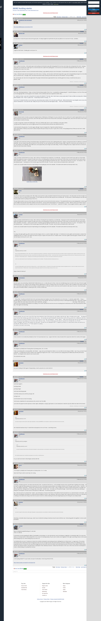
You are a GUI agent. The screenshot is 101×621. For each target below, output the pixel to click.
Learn (4, 20)
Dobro (63, 599)
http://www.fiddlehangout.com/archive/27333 (25, 26)
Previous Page (62, 16)
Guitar (63, 601)
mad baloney (24, 283)
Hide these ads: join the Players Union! (50, 12)
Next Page (76, 16)
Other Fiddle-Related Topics (25, 10)
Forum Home (26, 597)
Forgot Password (94, 10)
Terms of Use (40, 610)
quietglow (23, 371)
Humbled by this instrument (27, 20)
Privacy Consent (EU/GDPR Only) (57, 610)
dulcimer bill (24, 33)
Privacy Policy (46, 610)
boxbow (23, 45)
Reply (24, 14)
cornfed (23, 219)
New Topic (19, 14)
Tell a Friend (45, 601)
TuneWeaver (24, 61)
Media (4, 23)
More (4, 27)
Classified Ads (26, 599)
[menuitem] (7, 13)
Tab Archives (26, 601)
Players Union (46, 597)
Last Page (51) (82, 16)
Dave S (22, 475)
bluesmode (23, 113)
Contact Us (45, 606)
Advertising (45, 603)
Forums (5, 13)
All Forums (17, 10)
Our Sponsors (46, 605)
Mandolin (64, 603)
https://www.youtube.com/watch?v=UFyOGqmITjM (27, 574)
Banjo (63, 597)
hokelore (23, 513)
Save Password (91, 8)
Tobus (22, 193)
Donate (44, 599)
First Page (56, 16)
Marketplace (6, 17)
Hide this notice (59, 4)
